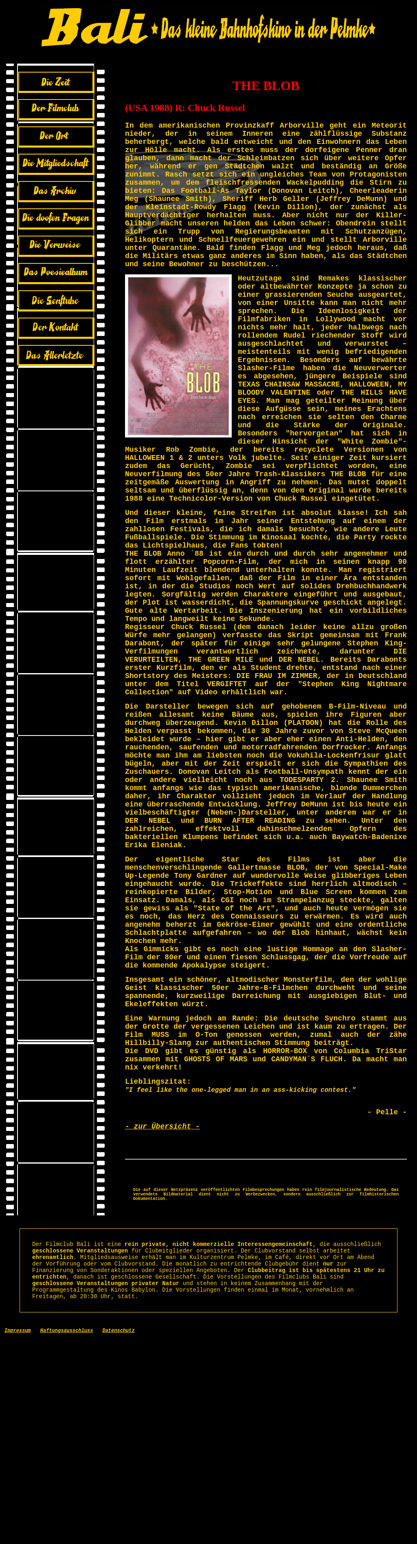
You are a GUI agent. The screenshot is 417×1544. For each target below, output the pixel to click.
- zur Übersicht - (162, 1308)
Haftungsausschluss (66, 1535)
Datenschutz (118, 1535)
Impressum (17, 1535)
